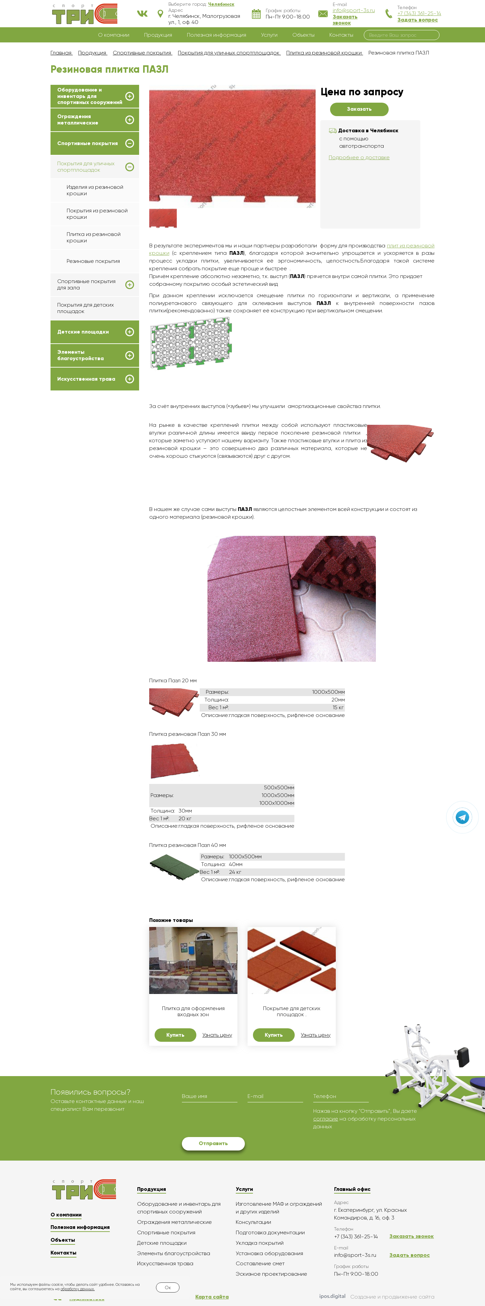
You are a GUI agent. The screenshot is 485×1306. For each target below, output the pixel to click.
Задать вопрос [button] (417, 19)
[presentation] (233, 1120)
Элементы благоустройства (80, 355)
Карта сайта (212, 1297)
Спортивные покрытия (87, 143)
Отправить (213, 1143)
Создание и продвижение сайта (377, 1297)
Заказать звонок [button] (345, 19)
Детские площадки (83, 332)
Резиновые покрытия (93, 261)
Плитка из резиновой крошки (94, 237)
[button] (221, 4)
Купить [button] (175, 1035)
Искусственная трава (86, 379)
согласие (325, 1118)
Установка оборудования (269, 1253)
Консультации (253, 1222)
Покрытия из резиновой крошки (97, 213)
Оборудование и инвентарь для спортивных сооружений (89, 96)
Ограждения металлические (77, 119)
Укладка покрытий (260, 1243)
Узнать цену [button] (217, 1035)
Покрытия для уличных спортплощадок (86, 167)
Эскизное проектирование (271, 1274)
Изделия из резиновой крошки (95, 190)
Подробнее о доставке (359, 157)
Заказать (359, 109)
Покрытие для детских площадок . (291, 1011)
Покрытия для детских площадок (85, 308)
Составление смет (260, 1263)
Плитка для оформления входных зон (193, 1011)
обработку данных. (78, 1289)
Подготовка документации (270, 1232)
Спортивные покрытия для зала (86, 284)
